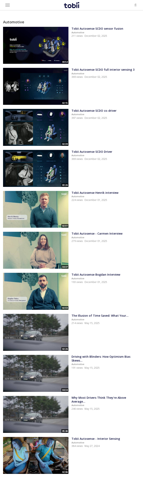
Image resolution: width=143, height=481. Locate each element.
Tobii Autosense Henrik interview (95, 193)
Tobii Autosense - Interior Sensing (96, 439)
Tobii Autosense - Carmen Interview (97, 233)
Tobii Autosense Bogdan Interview (96, 274)
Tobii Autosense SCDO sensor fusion (97, 28)
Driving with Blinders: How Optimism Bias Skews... (101, 358)
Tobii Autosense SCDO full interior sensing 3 (103, 70)
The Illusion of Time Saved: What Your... (100, 315)
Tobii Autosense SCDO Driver (92, 152)
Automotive (78, 32)
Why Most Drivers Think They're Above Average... (99, 399)
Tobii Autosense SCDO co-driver (94, 111)
